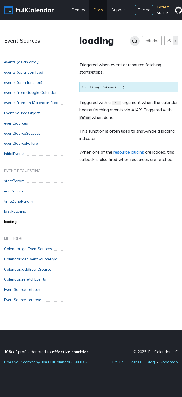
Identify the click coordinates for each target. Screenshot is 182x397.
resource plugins (128, 152)
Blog (151, 362)
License (135, 362)
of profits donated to (46, 351)
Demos (78, 9)
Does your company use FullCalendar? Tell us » (45, 362)
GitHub (118, 362)
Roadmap (169, 362)
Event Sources (22, 40)
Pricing (144, 9)
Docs (98, 9)
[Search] (135, 41)
